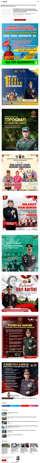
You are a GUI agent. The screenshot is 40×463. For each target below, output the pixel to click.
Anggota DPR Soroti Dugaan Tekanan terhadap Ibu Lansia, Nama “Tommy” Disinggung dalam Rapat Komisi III (5, 450)
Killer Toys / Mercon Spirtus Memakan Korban (15, 434)
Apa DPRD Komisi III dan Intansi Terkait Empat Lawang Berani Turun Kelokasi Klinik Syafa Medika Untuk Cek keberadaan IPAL (25, 10)
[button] (1, 1)
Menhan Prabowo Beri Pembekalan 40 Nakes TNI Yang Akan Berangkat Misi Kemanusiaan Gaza (22, 422)
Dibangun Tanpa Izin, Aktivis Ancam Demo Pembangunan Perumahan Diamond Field (14, 450)
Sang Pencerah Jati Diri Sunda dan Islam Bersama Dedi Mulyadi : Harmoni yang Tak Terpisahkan (21, 431)
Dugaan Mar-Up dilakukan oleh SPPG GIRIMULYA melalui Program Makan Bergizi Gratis (34, 450)
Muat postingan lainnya (20, 19)
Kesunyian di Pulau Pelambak (12, 412)
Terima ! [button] (4, 460)
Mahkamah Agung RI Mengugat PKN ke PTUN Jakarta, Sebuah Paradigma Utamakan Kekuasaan (24, 450)
